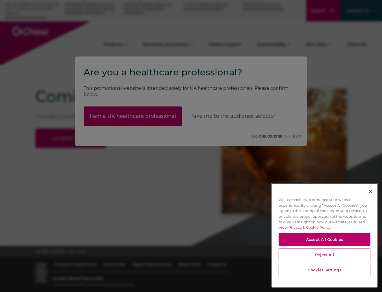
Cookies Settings (324, 270)
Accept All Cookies (324, 239)
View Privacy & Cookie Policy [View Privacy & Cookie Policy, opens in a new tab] (305, 227)
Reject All (324, 254)
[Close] (370, 191)
